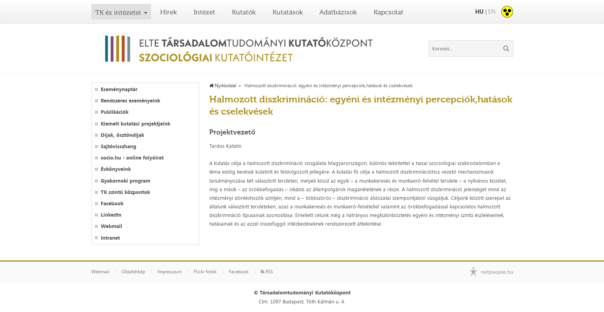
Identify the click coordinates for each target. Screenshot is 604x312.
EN (491, 11)
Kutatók (244, 12)
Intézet (204, 12)
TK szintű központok (125, 192)
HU (479, 11)
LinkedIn (111, 214)
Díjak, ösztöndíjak (122, 135)
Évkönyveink (116, 169)
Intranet (110, 237)
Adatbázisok (338, 12)
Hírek (168, 12)
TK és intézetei (118, 12)
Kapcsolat (388, 12)
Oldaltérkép (133, 272)
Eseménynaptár (119, 89)
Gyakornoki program (125, 180)
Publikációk (114, 112)
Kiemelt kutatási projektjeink (135, 123)
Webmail (111, 226)
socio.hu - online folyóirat (132, 157)
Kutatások (288, 12)
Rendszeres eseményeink (130, 100)
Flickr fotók (205, 272)
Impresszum (169, 272)
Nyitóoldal (222, 85)
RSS (267, 272)
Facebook (112, 203)
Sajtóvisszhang (118, 146)
